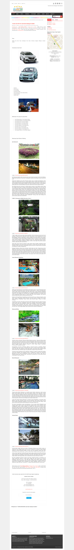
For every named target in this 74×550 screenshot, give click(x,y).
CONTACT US (52, 13)
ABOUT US (47, 13)
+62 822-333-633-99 (27, 25)
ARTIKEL (38, 13)
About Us (19, 3)
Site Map (15, 3)
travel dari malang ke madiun (34, 25)
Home (12, 3)
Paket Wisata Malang (29, 467)
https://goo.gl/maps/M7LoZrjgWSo (21, 233)
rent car (35, 29)
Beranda (30, 532)
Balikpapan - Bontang (51, 23)
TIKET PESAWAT (33, 13)
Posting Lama (44, 532)
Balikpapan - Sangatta (51, 24)
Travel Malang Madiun (23, 26)
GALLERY (43, 13)
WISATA (22, 13)
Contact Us (23, 3)
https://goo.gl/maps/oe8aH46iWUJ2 (21, 338)
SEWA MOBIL (27, 13)
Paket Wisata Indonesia (52, 29)
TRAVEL (17, 13)
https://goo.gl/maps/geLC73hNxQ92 (21, 390)
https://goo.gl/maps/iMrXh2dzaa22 (21, 287)
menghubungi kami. (21, 30)
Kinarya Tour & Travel (32, 26)
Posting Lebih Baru (14, 532)
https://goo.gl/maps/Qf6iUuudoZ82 (21, 175)
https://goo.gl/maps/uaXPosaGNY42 (21, 446)
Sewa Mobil (37, 467)
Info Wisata (50, 28)
